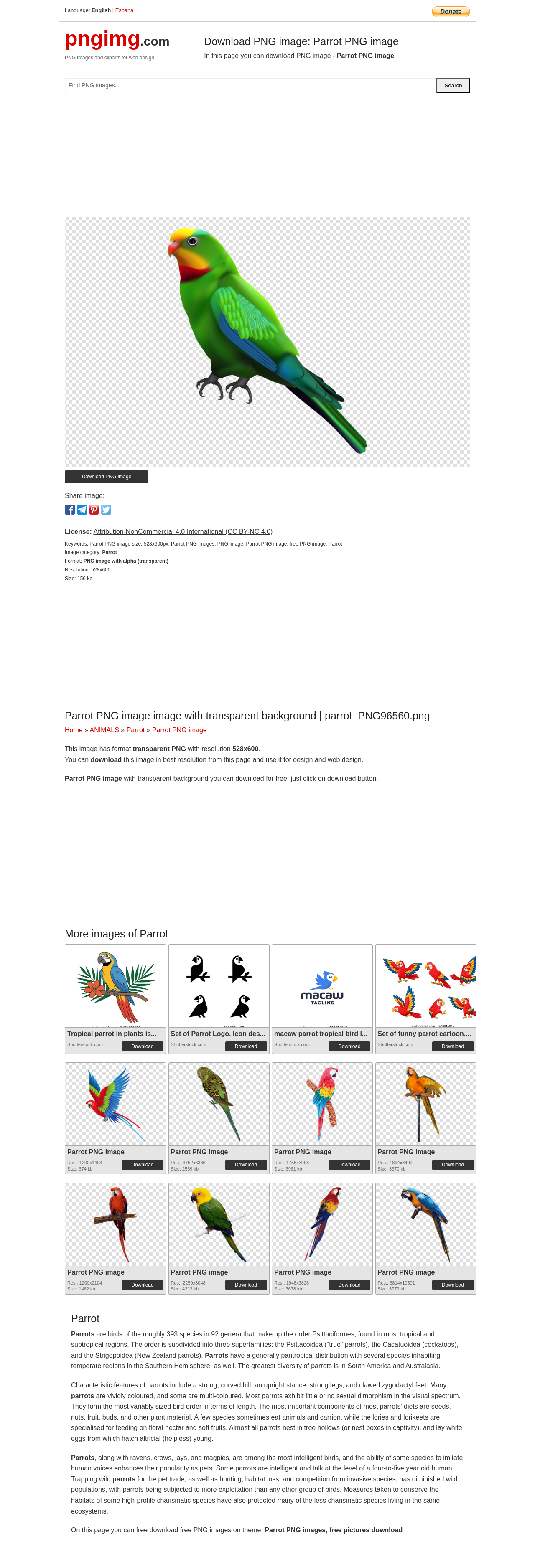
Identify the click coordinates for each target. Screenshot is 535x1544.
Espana (124, 10)
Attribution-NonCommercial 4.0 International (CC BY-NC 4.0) (183, 531)
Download (142, 1046)
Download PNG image (107, 477)
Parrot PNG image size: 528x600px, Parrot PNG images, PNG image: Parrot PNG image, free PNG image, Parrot (215, 544)
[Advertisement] (267, 158)
